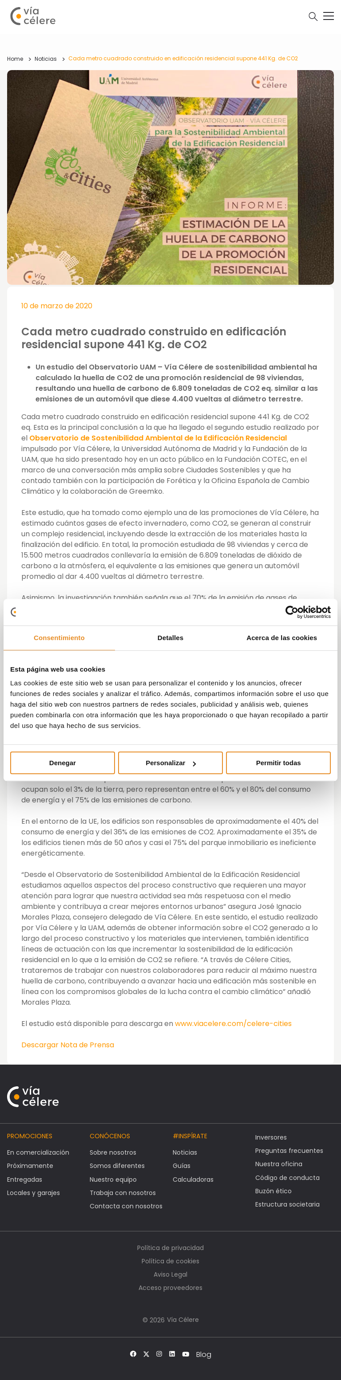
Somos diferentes (117, 1165)
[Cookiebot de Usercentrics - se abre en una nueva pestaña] (292, 612)
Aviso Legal (170, 1274)
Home (15, 59)
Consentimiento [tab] (59, 637)
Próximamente (30, 1165)
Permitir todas (278, 763)
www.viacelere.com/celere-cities (233, 1023)
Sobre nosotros (113, 1152)
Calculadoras (193, 1179)
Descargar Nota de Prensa (67, 1045)
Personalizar (171, 763)
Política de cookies (170, 1261)
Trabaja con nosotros (123, 1192)
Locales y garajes (33, 1192)
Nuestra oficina (278, 1164)
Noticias (46, 59)
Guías (181, 1165)
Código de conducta (287, 1177)
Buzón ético (273, 1191)
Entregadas (24, 1179)
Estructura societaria (287, 1204)
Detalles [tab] (170, 637)
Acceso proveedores (170, 1287)
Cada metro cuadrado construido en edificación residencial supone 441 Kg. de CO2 (183, 58)
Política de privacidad (170, 1247)
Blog (203, 1355)
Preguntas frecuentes (289, 1150)
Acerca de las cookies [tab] (281, 637)
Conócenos (110, 1136)
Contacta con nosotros (126, 1206)
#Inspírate (190, 1136)
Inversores (271, 1137)
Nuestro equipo (113, 1179)
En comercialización (38, 1152)
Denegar (62, 763)
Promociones (29, 1136)
